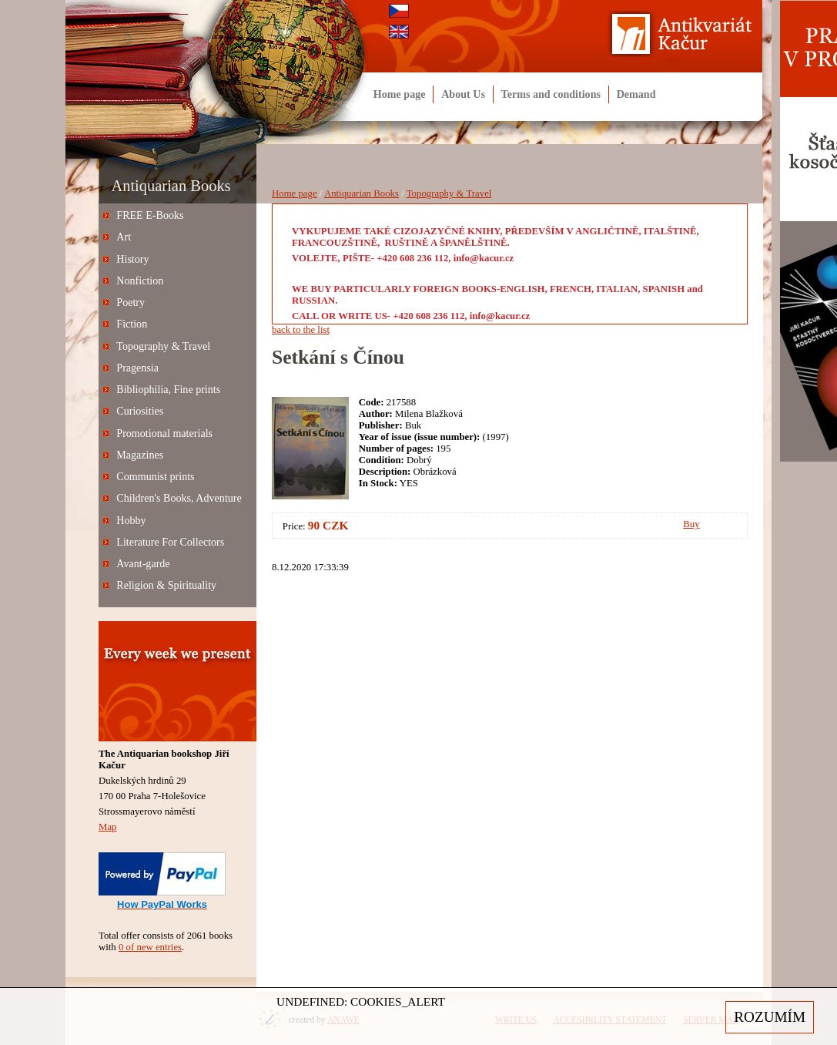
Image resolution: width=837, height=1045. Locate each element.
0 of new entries (150, 947)
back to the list (301, 329)
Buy (691, 524)
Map (107, 827)
